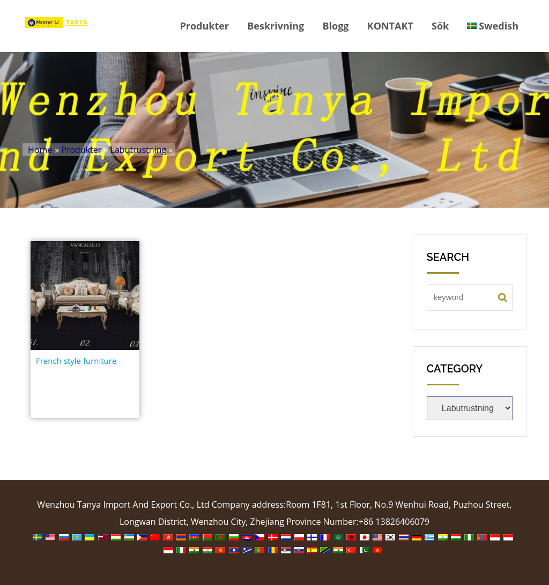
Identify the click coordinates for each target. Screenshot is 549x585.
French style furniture (76, 360)
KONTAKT (390, 25)
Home (40, 150)
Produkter (204, 25)
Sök (440, 25)
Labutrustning (138, 150)
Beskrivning (275, 25)
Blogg (335, 25)
